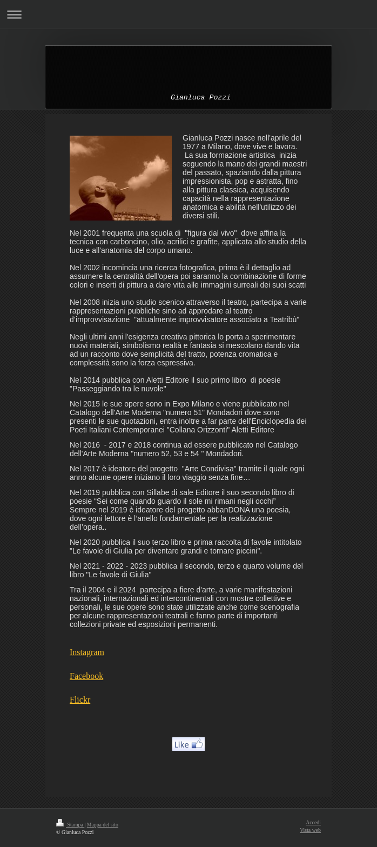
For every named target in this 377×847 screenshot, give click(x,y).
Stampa (70, 825)
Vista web (310, 830)
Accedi (313, 822)
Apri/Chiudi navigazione (188, 14)
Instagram (87, 652)
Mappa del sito (102, 825)
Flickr (80, 699)
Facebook (86, 676)
